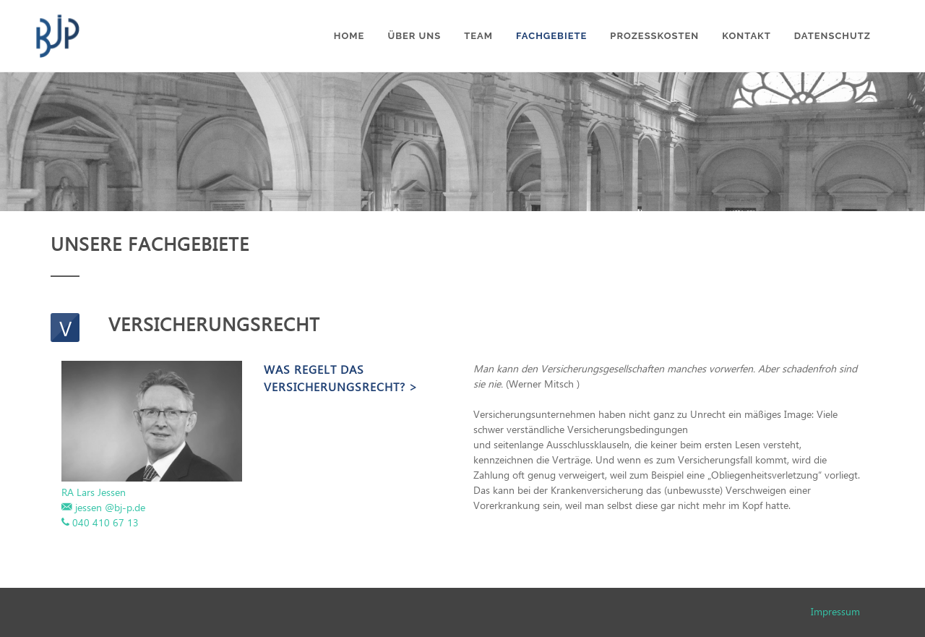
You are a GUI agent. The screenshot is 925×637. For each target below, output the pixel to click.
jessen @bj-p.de (110, 507)
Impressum (835, 611)
